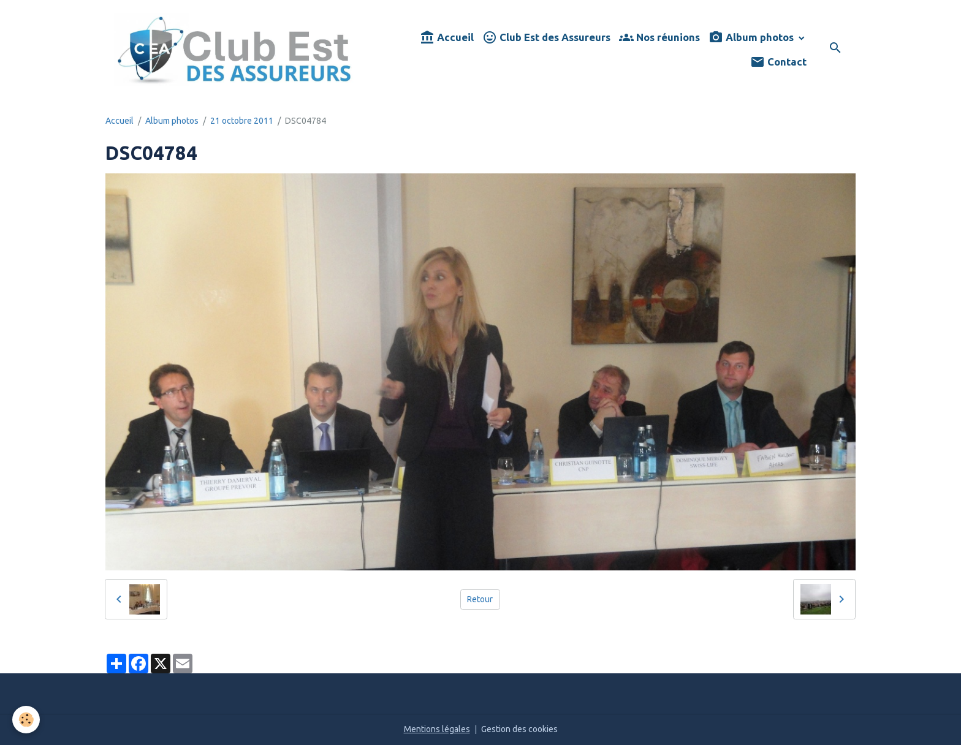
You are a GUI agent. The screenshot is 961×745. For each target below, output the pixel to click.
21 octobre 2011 (241, 121)
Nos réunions (659, 37)
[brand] (234, 49)
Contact (778, 62)
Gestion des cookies (519, 729)
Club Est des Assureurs (546, 37)
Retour (480, 599)
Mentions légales (437, 729)
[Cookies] (26, 719)
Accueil (447, 37)
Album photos (752, 37)
